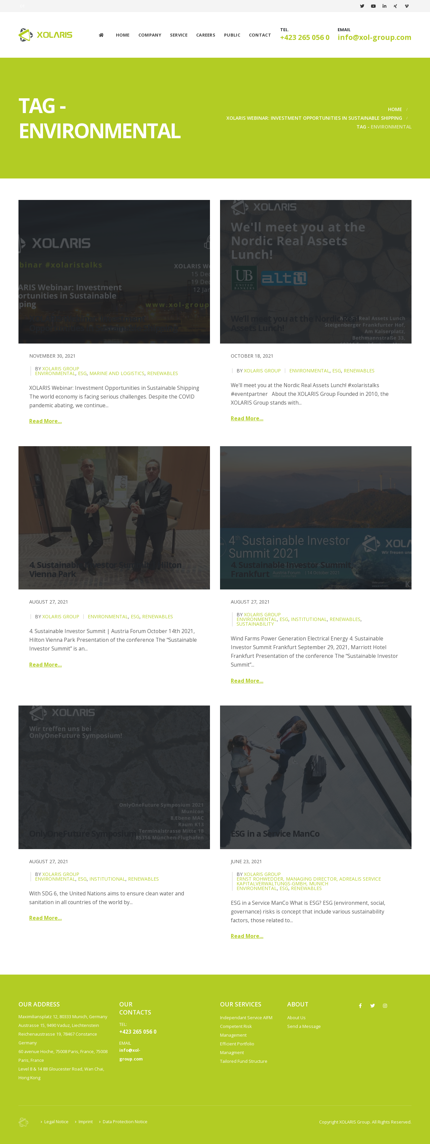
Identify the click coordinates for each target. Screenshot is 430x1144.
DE (22, 5)
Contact (260, 35)
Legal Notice (56, 1122)
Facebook (360, 1006)
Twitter (373, 1006)
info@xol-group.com (375, 37)
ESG (82, 373)
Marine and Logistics (116, 373)
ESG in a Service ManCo (275, 833)
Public (232, 35)
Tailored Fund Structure (243, 1061)
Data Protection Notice (125, 1122)
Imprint (86, 1122)
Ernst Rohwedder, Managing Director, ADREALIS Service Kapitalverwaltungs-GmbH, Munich (308, 881)
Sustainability (255, 624)
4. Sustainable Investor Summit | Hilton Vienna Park (105, 569)
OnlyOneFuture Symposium (82, 833)
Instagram (385, 1006)
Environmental (55, 373)
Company (149, 35)
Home (123, 35)
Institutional (309, 619)
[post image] (114, 272)
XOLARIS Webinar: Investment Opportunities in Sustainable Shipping (103, 323)
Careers (205, 35)
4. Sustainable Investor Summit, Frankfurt (292, 569)
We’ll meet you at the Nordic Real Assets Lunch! (295, 323)
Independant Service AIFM (246, 1018)
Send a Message (304, 1026)
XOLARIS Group (60, 368)
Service (178, 35)
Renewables (162, 373)
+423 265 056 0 (305, 37)
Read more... (45, 421)
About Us (296, 1018)
